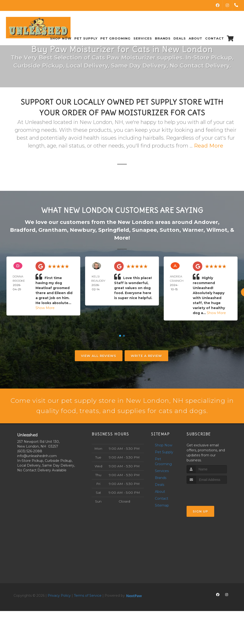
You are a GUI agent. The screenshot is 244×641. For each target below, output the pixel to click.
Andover (206, 222)
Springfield (113, 230)
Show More (45, 308)
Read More (208, 146)
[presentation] (212, 506)
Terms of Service (88, 609)
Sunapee (144, 230)
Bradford (23, 230)
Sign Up (200, 525)
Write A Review (146, 356)
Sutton (169, 230)
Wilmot (216, 230)
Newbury (82, 230)
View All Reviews (98, 356)
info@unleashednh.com (37, 470)
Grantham (52, 230)
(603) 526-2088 (29, 465)
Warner (192, 230)
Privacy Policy (59, 609)
